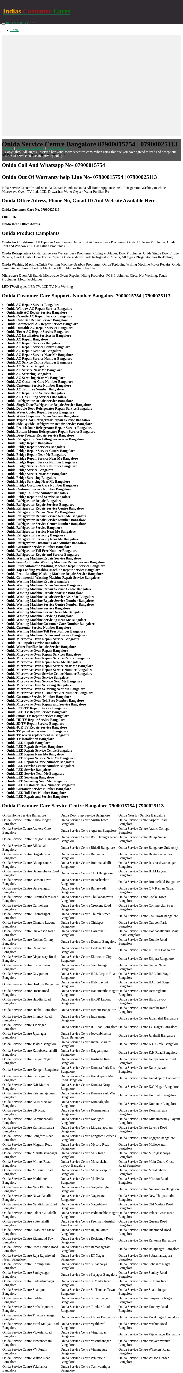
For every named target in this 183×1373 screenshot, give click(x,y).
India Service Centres (20, 23)
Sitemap (21, 148)
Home (14, 30)
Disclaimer (36, 148)
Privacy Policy (57, 148)
